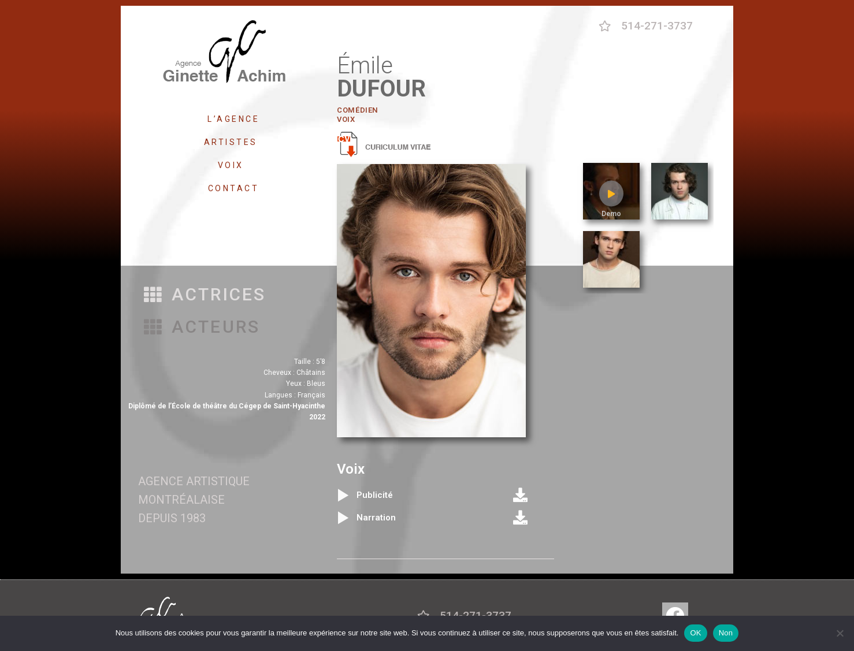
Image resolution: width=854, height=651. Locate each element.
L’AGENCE (233, 119)
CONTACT (233, 188)
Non (726, 632)
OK (695, 632)
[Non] (839, 633)
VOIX (234, 165)
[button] (205, 295)
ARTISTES (233, 142)
